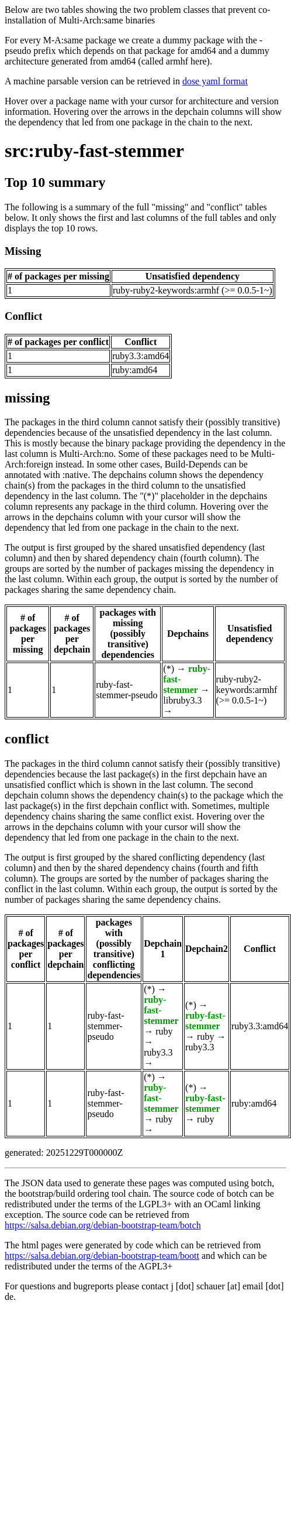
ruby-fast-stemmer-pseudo (126, 690)
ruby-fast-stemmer (161, 1010)
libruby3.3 (182, 700)
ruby (163, 1031)
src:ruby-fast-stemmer (94, 150)
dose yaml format (215, 81)
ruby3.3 (158, 1052)
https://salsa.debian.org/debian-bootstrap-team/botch (103, 1225)
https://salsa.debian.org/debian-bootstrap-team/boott (102, 1256)
